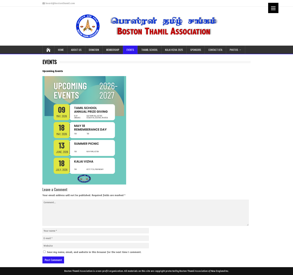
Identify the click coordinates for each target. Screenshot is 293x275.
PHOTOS (234, 50)
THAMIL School (149, 50)
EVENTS (130, 50)
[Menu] (273, 8)
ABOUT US (76, 50)
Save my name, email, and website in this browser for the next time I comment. (94, 252)
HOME (61, 50)
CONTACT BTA (215, 50)
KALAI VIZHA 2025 (174, 50)
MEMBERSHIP (112, 50)
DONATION (94, 50)
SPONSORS (195, 50)
